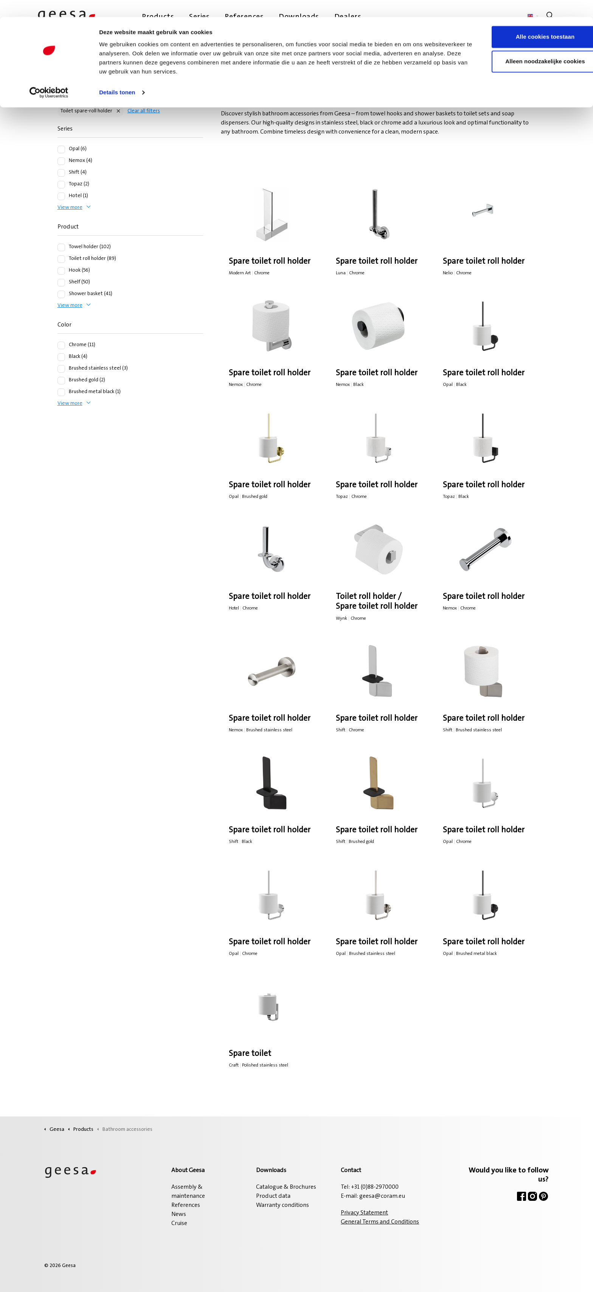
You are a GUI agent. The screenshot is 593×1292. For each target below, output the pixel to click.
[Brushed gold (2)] (61, 380)
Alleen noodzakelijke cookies (530, 45)
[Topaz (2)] (61, 184)
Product (68, 227)
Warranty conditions (282, 1205)
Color (64, 325)
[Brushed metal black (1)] (61, 392)
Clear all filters (143, 111)
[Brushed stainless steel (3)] (61, 369)
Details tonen (117, 75)
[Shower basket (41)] (61, 294)
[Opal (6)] (61, 149)
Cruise (179, 1223)
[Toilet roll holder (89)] (61, 259)
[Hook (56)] (61, 271)
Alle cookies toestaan (529, 20)
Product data (273, 1196)
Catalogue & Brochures (286, 1187)
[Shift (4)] (61, 173)
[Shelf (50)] (61, 282)
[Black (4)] (61, 357)
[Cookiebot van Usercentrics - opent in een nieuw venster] (49, 75)
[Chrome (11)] (61, 345)
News (178, 1214)
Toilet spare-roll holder (86, 111)
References (185, 1205)
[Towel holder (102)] (61, 247)
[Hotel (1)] (61, 196)
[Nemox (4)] (61, 161)
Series (65, 129)
